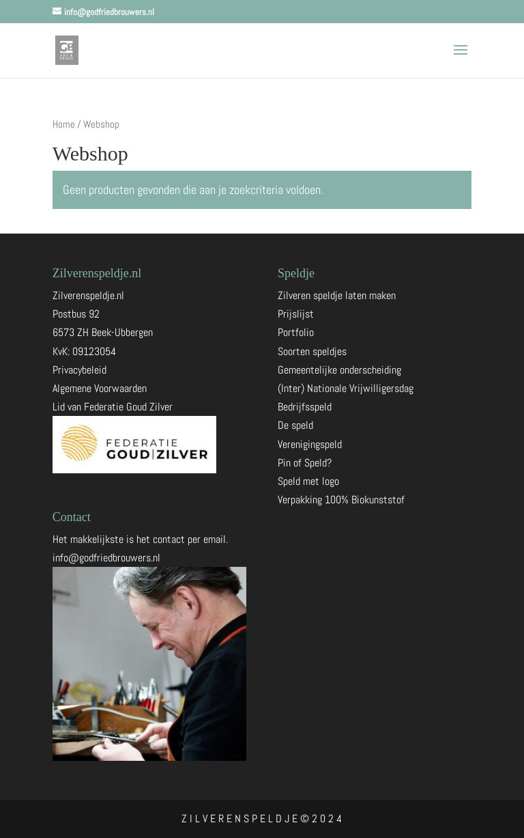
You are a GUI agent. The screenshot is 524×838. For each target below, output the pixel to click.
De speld (295, 425)
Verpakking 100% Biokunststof (341, 499)
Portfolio (296, 332)
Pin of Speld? (305, 463)
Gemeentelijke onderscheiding (339, 370)
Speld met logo (308, 481)
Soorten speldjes (312, 351)
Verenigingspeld (310, 444)
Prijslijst (296, 314)
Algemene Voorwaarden (100, 388)
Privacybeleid (79, 370)
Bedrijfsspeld (305, 407)
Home (64, 124)
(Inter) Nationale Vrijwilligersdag (345, 388)
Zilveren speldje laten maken (337, 295)
